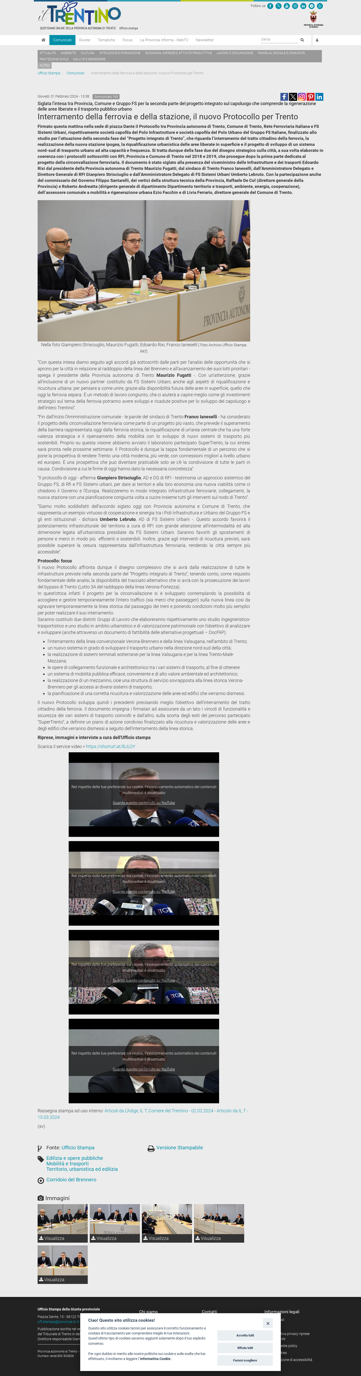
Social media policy (282, 1346)
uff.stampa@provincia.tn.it (58, 1322)
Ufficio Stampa (49, 73)
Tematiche (106, 40)
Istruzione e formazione (119, 53)
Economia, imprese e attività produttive (178, 53)
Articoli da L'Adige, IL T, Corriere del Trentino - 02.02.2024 (159, 1110)
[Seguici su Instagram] (295, 6)
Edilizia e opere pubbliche (74, 1158)
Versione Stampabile (179, 1148)
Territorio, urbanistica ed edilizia (82, 1169)
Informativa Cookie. (155, 1359)
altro (45, 65)
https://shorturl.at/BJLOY (110, 746)
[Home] (43, 40)
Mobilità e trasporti (67, 1164)
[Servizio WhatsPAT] (319, 6)
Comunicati (62, 40)
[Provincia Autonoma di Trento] (313, 19)
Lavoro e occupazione (235, 53)
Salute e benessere (89, 59)
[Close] (268, 1323)
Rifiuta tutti (245, 1348)
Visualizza (51, 1238)
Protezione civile (54, 59)
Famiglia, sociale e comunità (281, 53)
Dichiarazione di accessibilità (290, 1360)
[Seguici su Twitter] (278, 6)
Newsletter (205, 40)
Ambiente (68, 53)
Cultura (88, 53)
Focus (128, 40)
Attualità (48, 53)
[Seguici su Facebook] (270, 6)
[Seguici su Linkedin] (303, 6)
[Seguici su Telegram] (311, 6)
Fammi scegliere (245, 1360)
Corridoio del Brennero (71, 1180)
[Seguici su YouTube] (286, 6)
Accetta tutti (245, 1335)
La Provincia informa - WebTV (164, 40)
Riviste (84, 40)
